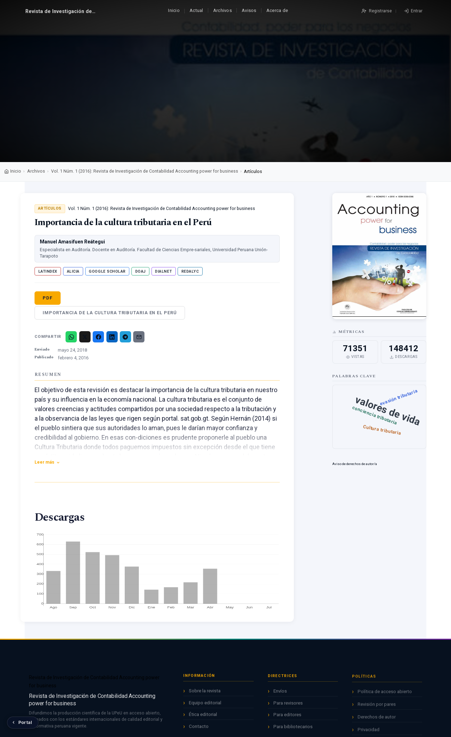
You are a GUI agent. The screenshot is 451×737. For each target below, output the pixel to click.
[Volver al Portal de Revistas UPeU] (22, 723)
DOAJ (140, 271)
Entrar (416, 10)
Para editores (287, 717)
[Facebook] (98, 336)
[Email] (138, 336)
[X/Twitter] (85, 336)
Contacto (199, 728)
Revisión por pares (377, 708)
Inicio (174, 10)
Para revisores (288, 705)
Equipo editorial (205, 704)
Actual (196, 10)
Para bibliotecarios (293, 729)
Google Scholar (107, 271)
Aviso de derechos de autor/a (354, 464)
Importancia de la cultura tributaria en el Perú (110, 312)
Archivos (222, 10)
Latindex (47, 271)
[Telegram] (125, 336)
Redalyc (190, 271)
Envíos (280, 694)
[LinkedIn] (112, 336)
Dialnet (163, 271)
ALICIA (73, 271)
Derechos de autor (377, 721)
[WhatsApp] (71, 336)
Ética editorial (203, 716)
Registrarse (380, 10)
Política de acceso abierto (385, 696)
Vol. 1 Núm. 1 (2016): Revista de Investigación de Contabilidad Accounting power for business (144, 171)
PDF (47, 298)
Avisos (249, 10)
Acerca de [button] (277, 10)
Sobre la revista (205, 692)
